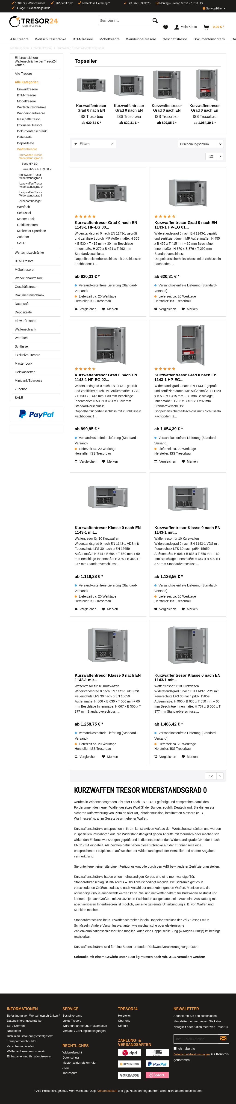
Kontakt (123, 1025)
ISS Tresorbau (91, 117)
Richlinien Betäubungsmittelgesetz (30, 1036)
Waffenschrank (25, 329)
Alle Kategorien (26, 82)
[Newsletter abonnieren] (223, 1039)
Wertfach (23, 207)
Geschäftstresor (28, 119)
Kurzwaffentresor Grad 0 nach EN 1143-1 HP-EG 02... (167, 108)
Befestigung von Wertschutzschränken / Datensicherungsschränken (33, 1018)
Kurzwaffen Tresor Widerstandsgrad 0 (31, 156)
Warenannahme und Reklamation (84, 1025)
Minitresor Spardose (31, 231)
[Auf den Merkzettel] (110, 309)
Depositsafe (25, 143)
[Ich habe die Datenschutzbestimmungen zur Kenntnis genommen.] (175, 1048)
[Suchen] (155, 20)
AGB (65, 1067)
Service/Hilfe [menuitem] (212, 8)
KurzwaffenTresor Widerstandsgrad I (30, 176)
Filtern (82, 144)
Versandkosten (107, 1090)
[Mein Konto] (185, 27)
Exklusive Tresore (29, 125)
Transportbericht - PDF (22, 1041)
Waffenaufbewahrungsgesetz (26, 1051)
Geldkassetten (27, 225)
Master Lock (26, 219)
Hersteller (124, 1015)
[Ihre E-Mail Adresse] (196, 1039)
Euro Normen (16, 1025)
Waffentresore (27, 149)
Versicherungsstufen (20, 1046)
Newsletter (14, 1031)
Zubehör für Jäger (30, 201)
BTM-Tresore (26, 95)
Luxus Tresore (71, 1020)
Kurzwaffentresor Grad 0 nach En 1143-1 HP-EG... (204, 108)
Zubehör (23, 237)
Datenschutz (70, 1057)
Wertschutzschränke (31, 107)
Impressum (69, 1073)
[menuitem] (129, 22)
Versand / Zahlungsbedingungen (84, 1031)
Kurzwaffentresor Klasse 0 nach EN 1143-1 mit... (108, 530)
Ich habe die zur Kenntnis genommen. (201, 1054)
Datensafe (24, 137)
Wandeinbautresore (31, 113)
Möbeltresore (26, 101)
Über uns (124, 1020)
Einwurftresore (27, 89)
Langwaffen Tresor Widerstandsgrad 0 (31, 185)
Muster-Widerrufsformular (79, 1062)
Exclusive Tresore (27, 355)
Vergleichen (85, 309)
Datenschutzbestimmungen (192, 1054)
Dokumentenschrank (32, 131)
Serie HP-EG (30, 163)
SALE (21, 243)
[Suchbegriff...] (129, 20)
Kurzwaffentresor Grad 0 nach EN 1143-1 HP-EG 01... (129, 108)
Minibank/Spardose (28, 380)
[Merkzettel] (165, 27)
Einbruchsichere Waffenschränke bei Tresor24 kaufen (36, 61)
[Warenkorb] (213, 27)
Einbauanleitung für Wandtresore (29, 1056)
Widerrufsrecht (72, 1052)
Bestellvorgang (72, 1015)
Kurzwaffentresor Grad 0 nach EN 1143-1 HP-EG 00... (91, 108)
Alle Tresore (23, 73)
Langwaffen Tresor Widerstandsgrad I (30, 194)
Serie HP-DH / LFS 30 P (36, 169)
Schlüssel (24, 213)
